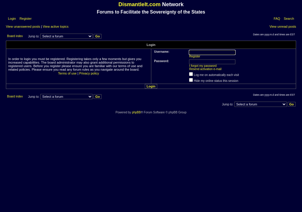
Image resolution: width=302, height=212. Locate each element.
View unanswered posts (23, 26)
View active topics (55, 26)
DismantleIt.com (139, 4)
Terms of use (67, 73)
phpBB (136, 112)
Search (289, 18)
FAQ (277, 18)
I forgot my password (203, 65)
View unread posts (283, 26)
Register (25, 18)
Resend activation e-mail (205, 69)
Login (12, 18)
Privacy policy (89, 73)
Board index (15, 36)
